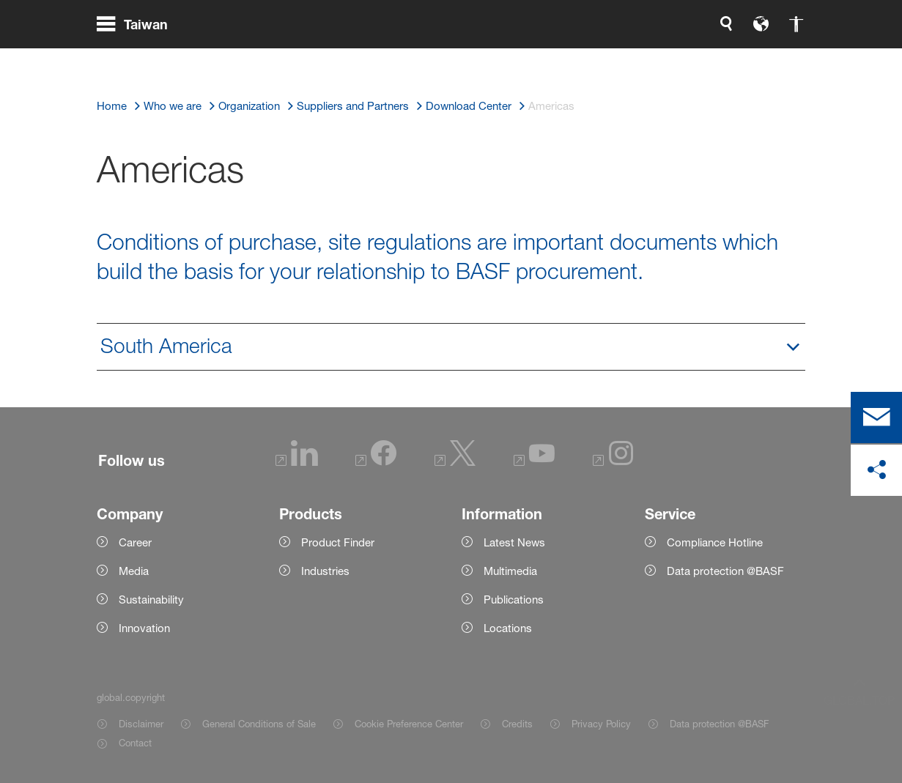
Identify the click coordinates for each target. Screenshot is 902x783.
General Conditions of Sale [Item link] (259, 724)
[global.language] (607, 59)
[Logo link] (747, 58)
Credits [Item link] (517, 724)
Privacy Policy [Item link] (601, 724)
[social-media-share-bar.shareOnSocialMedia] (876, 470)
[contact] (876, 417)
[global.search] (572, 59)
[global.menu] (138, 58)
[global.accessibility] (642, 59)
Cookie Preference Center (409, 724)
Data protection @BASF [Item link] (719, 724)
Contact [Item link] (135, 743)
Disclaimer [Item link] (141, 724)
